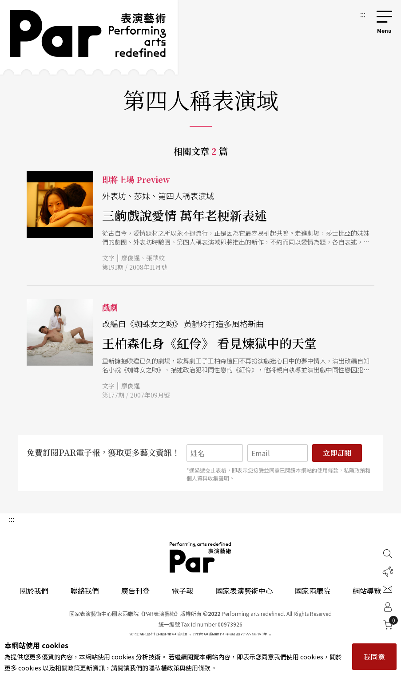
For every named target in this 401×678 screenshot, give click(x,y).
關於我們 (34, 590)
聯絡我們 (85, 590)
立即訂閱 (337, 453)
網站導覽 (367, 590)
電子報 (182, 590)
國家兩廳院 (312, 590)
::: (362, 14)
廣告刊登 (135, 590)
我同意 (374, 656)
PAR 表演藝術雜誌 (201, 557)
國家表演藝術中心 (244, 590)
